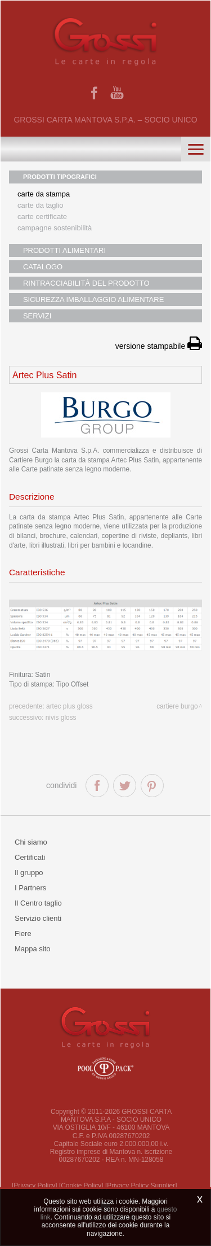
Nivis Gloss (61, 718)
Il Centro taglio (38, 903)
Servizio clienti (38, 918)
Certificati (30, 857)
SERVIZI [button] (37, 316)
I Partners (30, 888)
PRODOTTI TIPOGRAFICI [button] (60, 176)
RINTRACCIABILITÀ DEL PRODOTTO (86, 283)
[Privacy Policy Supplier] (141, 1186)
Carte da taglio (40, 205)
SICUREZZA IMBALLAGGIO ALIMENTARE (93, 299)
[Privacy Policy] (34, 1186)
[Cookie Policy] (81, 1186)
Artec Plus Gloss (69, 706)
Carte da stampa (43, 194)
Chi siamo (31, 842)
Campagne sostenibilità (54, 228)
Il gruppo (29, 872)
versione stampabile (158, 346)
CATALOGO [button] (42, 267)
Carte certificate (42, 216)
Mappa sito (33, 949)
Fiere (23, 933)
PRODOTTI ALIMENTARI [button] (64, 250)
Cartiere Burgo (176, 706)
